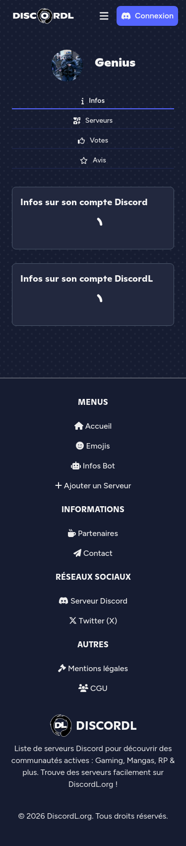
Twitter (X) (98, 620)
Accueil (98, 426)
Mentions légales (98, 668)
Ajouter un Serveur (97, 485)
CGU (99, 688)
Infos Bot (99, 465)
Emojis (98, 446)
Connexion (147, 15)
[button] (104, 16)
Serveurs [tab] (93, 120)
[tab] (93, 256)
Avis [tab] (93, 160)
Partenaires (98, 533)
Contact (98, 553)
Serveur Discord (98, 601)
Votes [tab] (93, 140)
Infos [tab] (93, 100)
